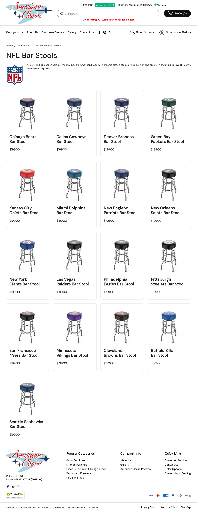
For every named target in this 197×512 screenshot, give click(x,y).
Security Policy (169, 507)
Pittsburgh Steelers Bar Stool (168, 282)
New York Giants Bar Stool (24, 282)
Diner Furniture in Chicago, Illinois (86, 469)
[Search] (111, 13)
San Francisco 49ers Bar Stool (24, 353)
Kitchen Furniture (76, 464)
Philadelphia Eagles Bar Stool (119, 282)
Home (9, 45)
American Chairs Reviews (135, 469)
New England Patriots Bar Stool (120, 210)
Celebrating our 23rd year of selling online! (108, 19)
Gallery (71, 32)
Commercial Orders (178, 32)
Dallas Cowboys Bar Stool (71, 139)
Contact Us (86, 32)
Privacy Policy (149, 507)
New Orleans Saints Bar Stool (166, 210)
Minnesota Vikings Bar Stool (72, 353)
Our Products (24, 45)
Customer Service (52, 32)
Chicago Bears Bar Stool (22, 139)
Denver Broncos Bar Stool (119, 139)
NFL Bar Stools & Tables (48, 45)
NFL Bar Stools (75, 477)
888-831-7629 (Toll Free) (28, 479)
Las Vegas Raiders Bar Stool (72, 282)
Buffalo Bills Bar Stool (162, 353)
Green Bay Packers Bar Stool (167, 139)
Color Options (145, 32)
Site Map (186, 507)
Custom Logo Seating (178, 473)
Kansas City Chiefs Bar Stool (24, 210)
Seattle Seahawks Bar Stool (26, 424)
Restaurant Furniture (78, 473)
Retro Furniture (75, 460)
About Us (32, 32)
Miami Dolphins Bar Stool (70, 210)
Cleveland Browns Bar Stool (120, 353)
